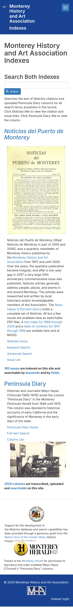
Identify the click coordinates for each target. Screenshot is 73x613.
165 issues (12, 368)
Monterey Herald (32, 560)
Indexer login (60, 599)
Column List (15, 439)
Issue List (13, 360)
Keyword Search (18, 347)
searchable (18, 488)
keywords (33, 373)
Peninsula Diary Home (22, 427)
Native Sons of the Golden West (25, 537)
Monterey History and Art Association (20, 13)
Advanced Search (19, 354)
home (17, 341)
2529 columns (14, 484)
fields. (55, 373)
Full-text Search (18, 433)
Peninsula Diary (25, 383)
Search (12, 91)
